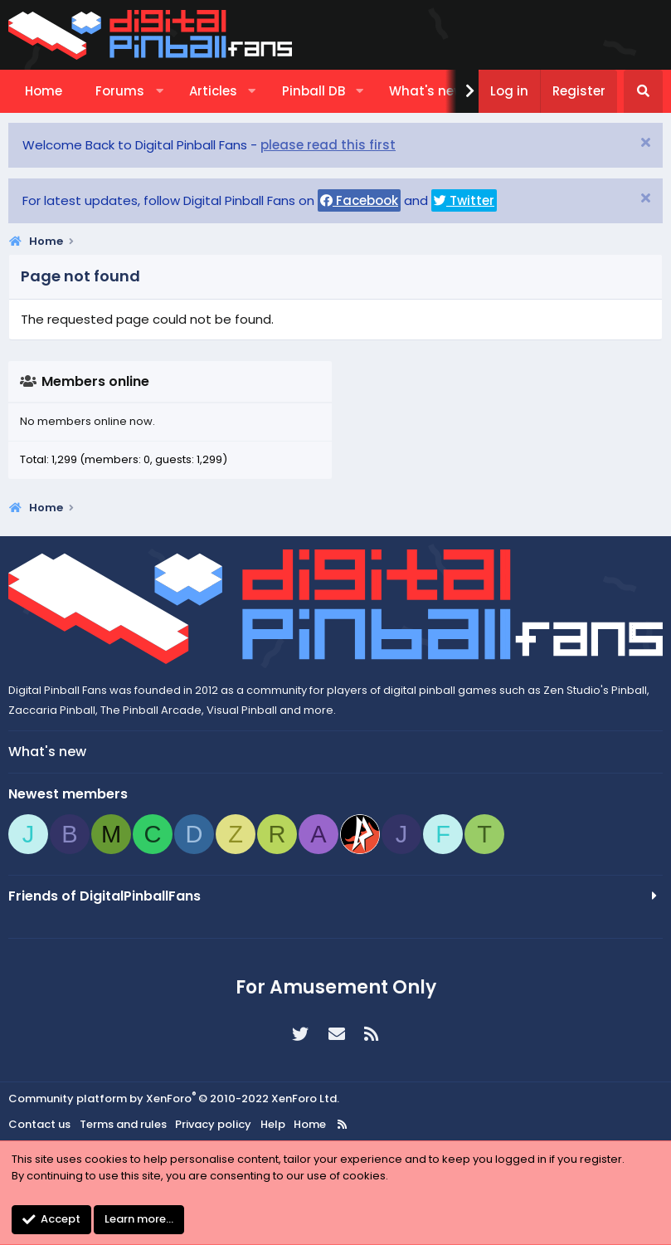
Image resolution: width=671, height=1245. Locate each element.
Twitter (464, 200)
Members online (95, 381)
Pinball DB (313, 91)
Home (43, 91)
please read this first (328, 145)
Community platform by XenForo (173, 1098)
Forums (119, 91)
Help (272, 1124)
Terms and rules (123, 1124)
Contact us (39, 1124)
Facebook (359, 200)
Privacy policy (213, 1124)
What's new (426, 91)
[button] (160, 91)
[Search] (643, 91)
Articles (213, 91)
